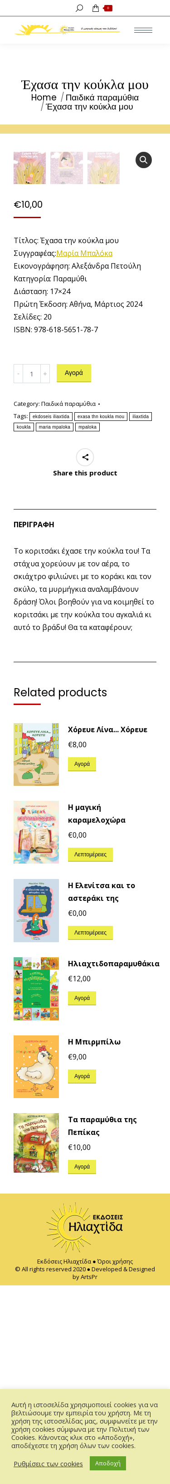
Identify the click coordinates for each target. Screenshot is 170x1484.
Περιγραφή (34, 724)
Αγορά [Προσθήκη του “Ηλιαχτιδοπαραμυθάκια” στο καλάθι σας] (82, 1197)
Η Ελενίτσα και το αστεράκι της (101, 1090)
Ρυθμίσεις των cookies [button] (48, 1463)
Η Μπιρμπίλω (94, 1240)
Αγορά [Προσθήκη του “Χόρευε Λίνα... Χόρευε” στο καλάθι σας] (82, 963)
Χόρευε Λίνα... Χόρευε (107, 929)
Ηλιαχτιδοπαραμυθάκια (114, 1163)
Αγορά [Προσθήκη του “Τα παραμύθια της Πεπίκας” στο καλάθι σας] (82, 1365)
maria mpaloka (54, 626)
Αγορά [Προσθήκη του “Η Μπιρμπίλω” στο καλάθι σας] (82, 1275)
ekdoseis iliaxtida (51, 615)
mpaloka (87, 626)
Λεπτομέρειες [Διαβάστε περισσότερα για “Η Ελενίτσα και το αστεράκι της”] (90, 1131)
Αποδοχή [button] (108, 1463)
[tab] (85, 719)
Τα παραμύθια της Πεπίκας (102, 1324)
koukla (24, 626)
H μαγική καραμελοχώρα (97, 1012)
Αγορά (74, 571)
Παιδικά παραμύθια (68, 603)
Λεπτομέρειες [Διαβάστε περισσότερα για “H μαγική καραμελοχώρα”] (90, 1053)
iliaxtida (140, 615)
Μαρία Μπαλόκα (84, 452)
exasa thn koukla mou (101, 615)
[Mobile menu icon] (143, 30)
